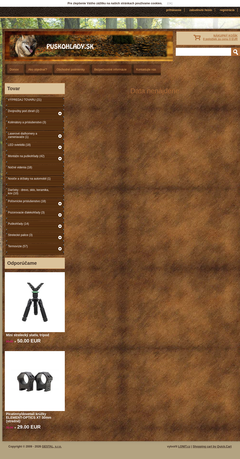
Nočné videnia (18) (20, 167)
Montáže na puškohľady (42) (26, 156)
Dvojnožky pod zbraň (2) (23, 111)
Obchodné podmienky (71, 69)
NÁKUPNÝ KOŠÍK (220, 37)
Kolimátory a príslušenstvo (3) (27, 122)
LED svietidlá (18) (19, 145)
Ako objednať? (37, 69)
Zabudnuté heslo (200, 10)
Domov (14, 69)
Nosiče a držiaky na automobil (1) (29, 178)
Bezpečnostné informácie (110, 69)
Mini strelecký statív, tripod (27, 335)
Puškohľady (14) (18, 223)
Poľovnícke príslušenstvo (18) (27, 201)
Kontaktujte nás (146, 69)
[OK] (169, 3)
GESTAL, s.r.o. (52, 446)
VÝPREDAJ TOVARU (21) (25, 99)
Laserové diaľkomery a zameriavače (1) (22, 135)
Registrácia (227, 10)
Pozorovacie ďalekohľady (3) (26, 212)
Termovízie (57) (18, 246)
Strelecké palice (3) (20, 235)
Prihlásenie (173, 10)
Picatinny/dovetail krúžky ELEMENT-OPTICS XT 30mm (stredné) (28, 417)
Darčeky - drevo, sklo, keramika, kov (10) (28, 191)
